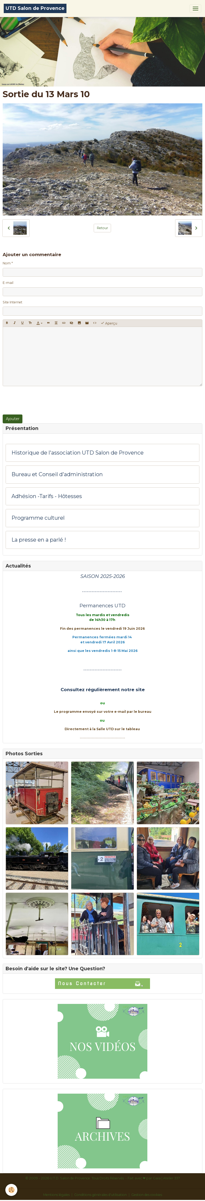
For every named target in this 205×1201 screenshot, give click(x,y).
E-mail (8, 283)
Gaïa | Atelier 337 (166, 1178)
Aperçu (109, 323)
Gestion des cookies (146, 1195)
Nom (7, 263)
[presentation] (43, 400)
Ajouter (12, 418)
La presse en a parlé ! (38, 540)
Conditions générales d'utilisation (100, 1195)
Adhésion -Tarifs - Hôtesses (46, 496)
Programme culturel (38, 518)
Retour (102, 228)
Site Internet (12, 302)
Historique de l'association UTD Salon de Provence (77, 453)
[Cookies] (11, 1190)
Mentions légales (56, 1195)
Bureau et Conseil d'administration (57, 474)
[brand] (35, 8)
